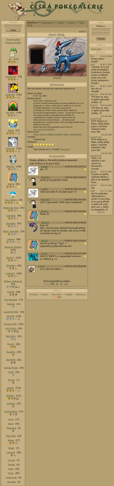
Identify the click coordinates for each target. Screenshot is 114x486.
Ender (92, 64)
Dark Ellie (11, 436)
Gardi (11, 372)
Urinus (41, 266)
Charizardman (11, 411)
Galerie (60, 22)
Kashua (10, 292)
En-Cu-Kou (10, 328)
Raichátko (11, 223)
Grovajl (11, 460)
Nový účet (96, 49)
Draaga (11, 464)
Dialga (36, 134)
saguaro (10, 387)
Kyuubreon (10, 76)
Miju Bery (11, 336)
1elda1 (11, 130)
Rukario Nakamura (13, 281)
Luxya (44, 253)
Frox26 (10, 344)
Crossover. (65, 149)
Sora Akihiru (11, 200)
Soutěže (68, 294)
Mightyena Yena (11, 207)
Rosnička (10, 352)
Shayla (44, 211)
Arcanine (11, 482)
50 (61, 284)
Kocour (11, 380)
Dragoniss (11, 428)
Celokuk (57, 77)
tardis (66, 134)
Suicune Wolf (10, 324)
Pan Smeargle (10, 299)
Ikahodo (11, 304)
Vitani (11, 473)
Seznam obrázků (13, 42)
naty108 (10, 316)
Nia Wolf (10, 112)
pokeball (50, 134)
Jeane (11, 469)
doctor (42, 134)
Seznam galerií (13, 39)
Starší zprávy (101, 212)
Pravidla (33, 294)
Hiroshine (10, 265)
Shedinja (58, 134)
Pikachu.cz (81, 294)
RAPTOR (11, 360)
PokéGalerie (47, 22)
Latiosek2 (10, 273)
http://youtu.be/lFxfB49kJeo (44, 129)
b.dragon (11, 403)
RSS (59, 297)
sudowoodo (11, 477)
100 (66, 284)
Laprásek (11, 452)
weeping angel (75, 134)
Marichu (10, 166)
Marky (11, 448)
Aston (11, 419)
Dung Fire (94, 94)
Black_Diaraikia (11, 231)
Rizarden (45, 177)
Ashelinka (11, 215)
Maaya (11, 440)
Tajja (92, 56)
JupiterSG (10, 94)
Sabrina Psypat (11, 367)
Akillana (93, 172)
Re (10, 59)
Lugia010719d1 (95, 118)
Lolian (44, 166)
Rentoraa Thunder (13, 247)
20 (57, 284)
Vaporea (11, 239)
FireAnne (10, 148)
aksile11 (72, 22)
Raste (11, 423)
